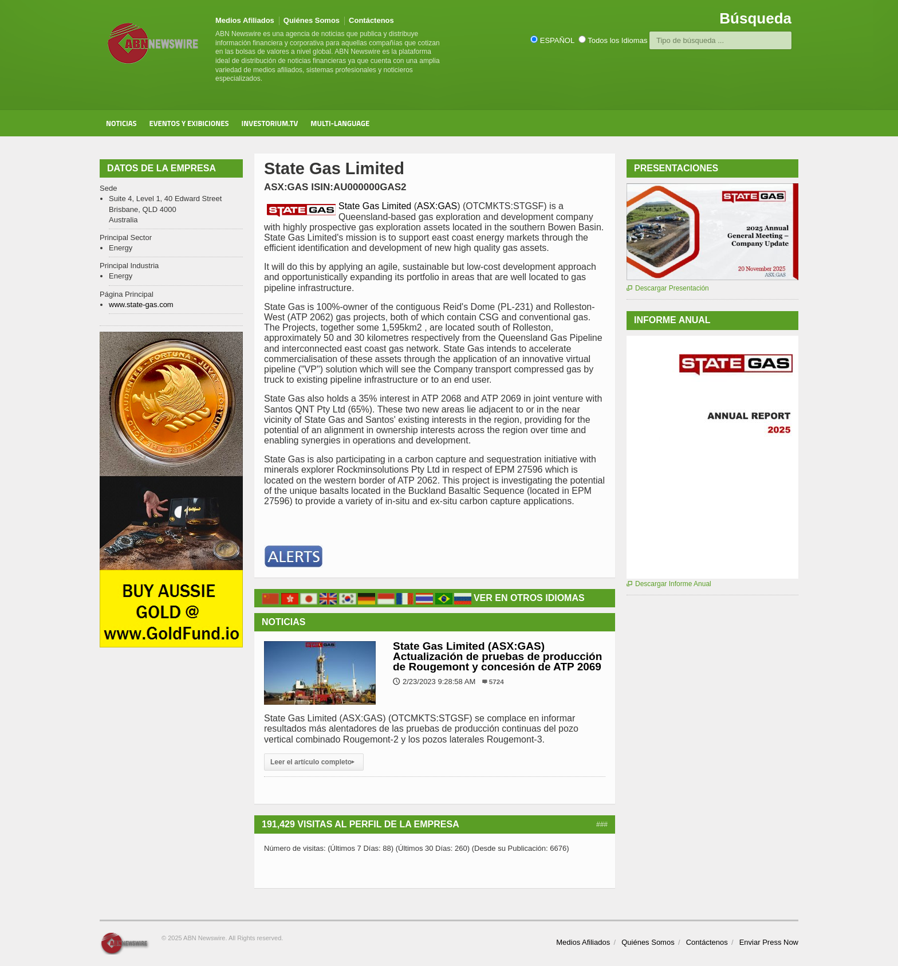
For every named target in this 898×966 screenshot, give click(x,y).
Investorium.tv (270, 123)
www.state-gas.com (141, 304)
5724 (496, 681)
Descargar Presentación (668, 288)
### (602, 824)
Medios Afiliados (244, 20)
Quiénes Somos (311, 20)
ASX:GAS (437, 206)
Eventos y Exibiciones (189, 123)
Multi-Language (339, 123)
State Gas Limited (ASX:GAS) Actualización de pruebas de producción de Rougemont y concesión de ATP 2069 (497, 656)
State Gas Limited (376, 206)
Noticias (121, 123)
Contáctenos (371, 20)
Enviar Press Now (768, 942)
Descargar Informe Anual (669, 584)
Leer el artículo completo (313, 762)
